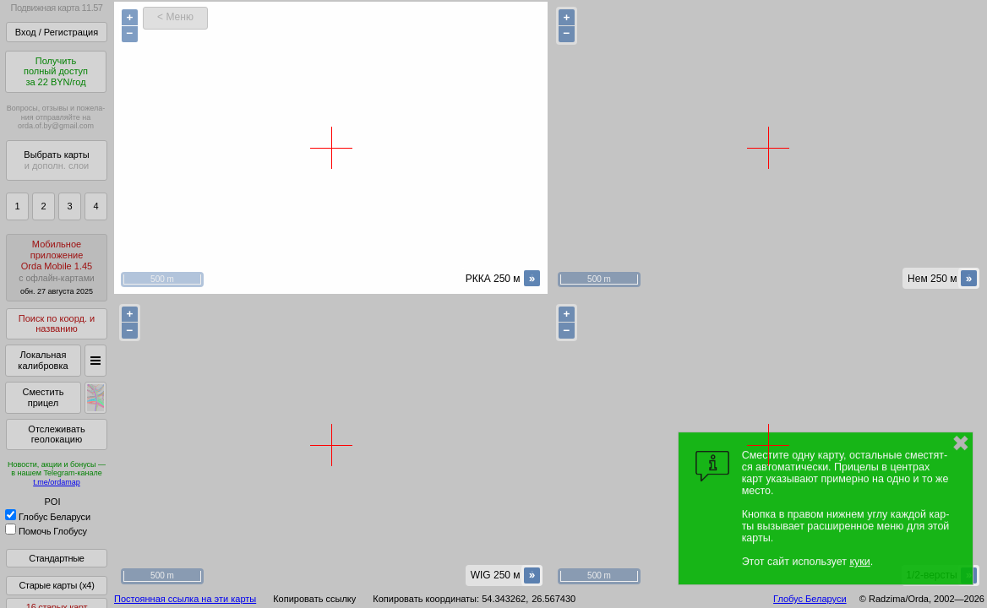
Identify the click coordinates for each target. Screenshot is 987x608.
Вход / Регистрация (56, 32)
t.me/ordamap (56, 482)
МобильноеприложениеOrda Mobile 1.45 (57, 267)
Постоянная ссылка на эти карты (185, 599)
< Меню (175, 17)
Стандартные (56, 558)
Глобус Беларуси (47, 517)
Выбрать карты (56, 160)
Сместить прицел (42, 397)
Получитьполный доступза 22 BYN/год (56, 71)
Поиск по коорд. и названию (57, 323)
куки (859, 561)
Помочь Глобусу (46, 531)
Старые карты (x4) (56, 585)
